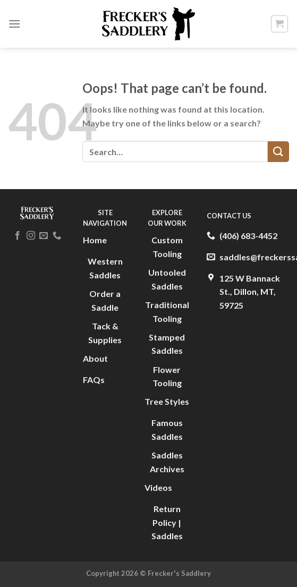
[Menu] (14, 24)
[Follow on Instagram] (30, 236)
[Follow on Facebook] (17, 236)
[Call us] (56, 236)
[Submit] (278, 151)
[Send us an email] (43, 236)
